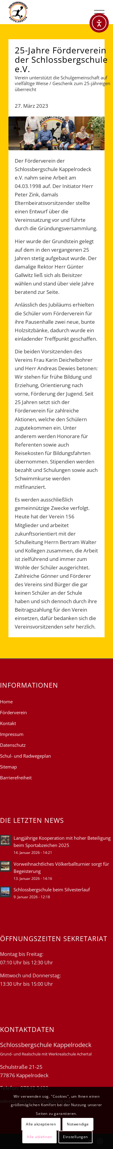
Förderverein (13, 712)
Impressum (12, 734)
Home (6, 702)
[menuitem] (96, 12)
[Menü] (96, 12)
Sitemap (8, 767)
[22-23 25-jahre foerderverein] (56, 133)
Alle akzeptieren (41, 1124)
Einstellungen (75, 1136)
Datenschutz (13, 745)
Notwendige (78, 1124)
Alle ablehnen (39, 1136)
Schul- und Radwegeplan (25, 756)
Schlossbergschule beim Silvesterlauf (52, 889)
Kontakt (8, 723)
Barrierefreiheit (16, 778)
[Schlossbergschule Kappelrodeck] (46, 12)
